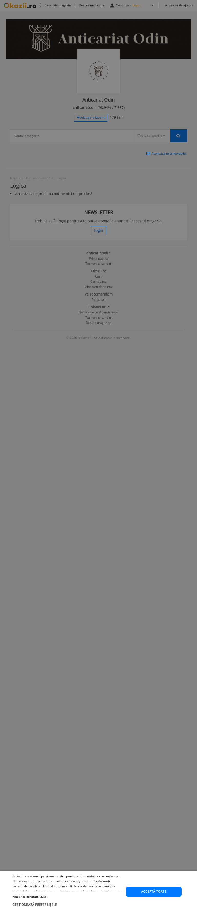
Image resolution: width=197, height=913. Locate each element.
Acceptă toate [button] (153, 895)
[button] (68, 900)
